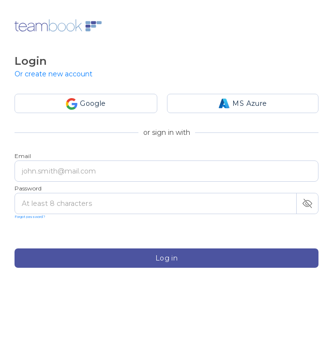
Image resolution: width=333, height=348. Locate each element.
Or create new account (53, 74)
